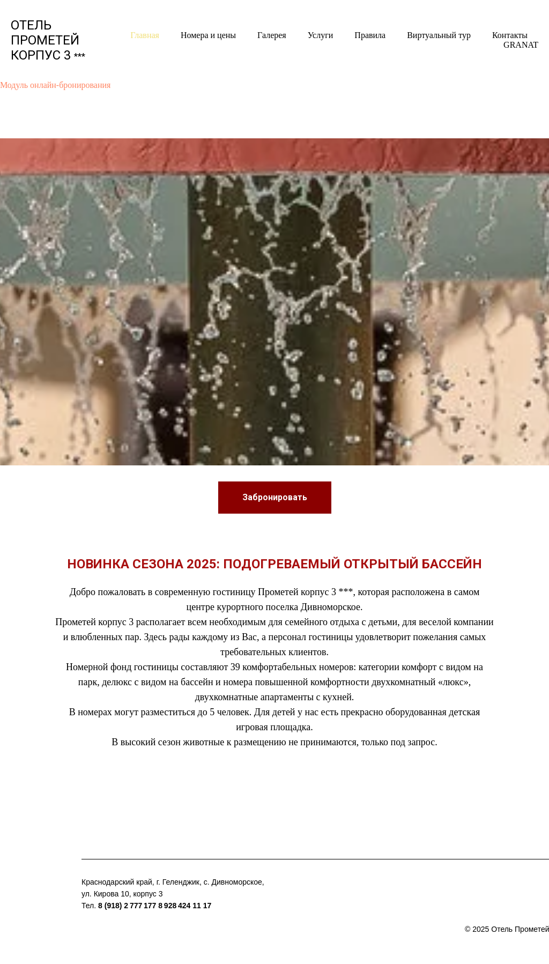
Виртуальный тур (439, 35)
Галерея (271, 35)
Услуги (320, 35)
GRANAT (520, 44)
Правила (369, 35)
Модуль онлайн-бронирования (55, 85)
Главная (144, 35)
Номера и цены (208, 35)
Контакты (510, 35)
